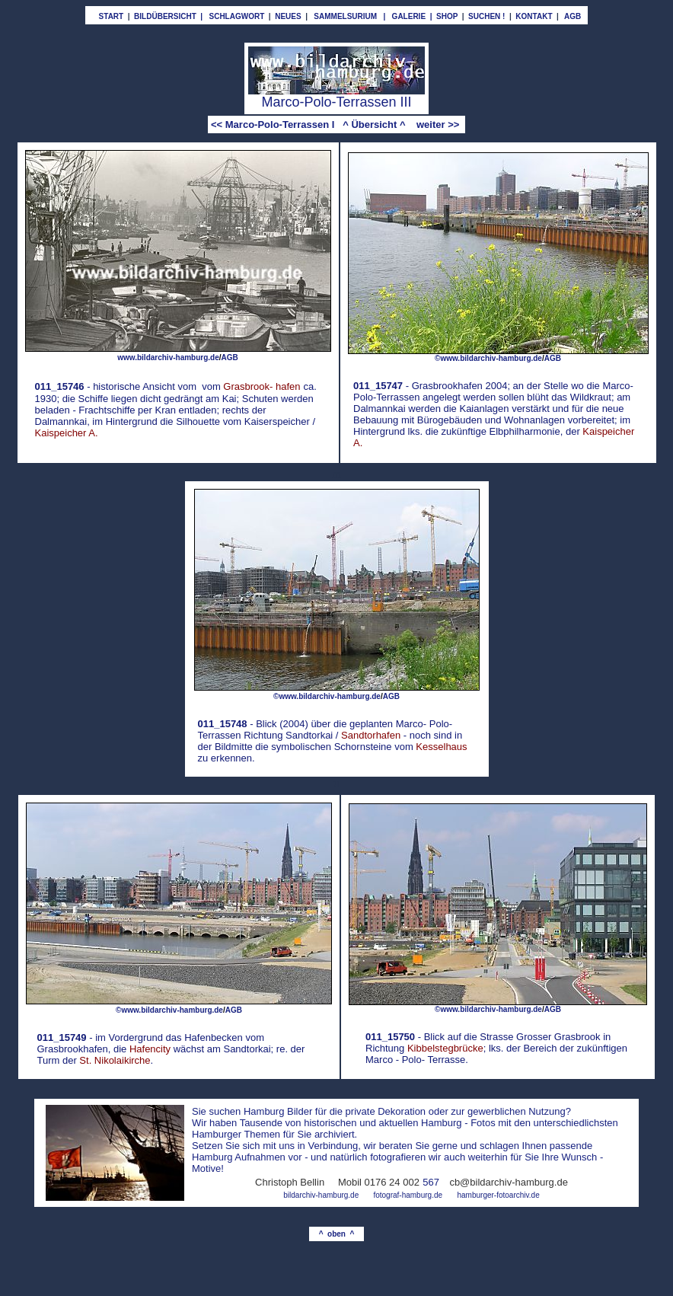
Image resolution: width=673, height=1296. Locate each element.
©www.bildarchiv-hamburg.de (488, 358)
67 (434, 1182)
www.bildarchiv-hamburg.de (168, 357)
